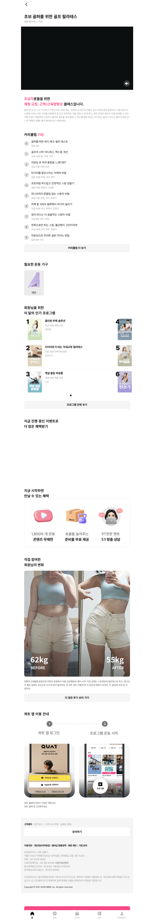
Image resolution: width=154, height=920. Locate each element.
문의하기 (77, 831)
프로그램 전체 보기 (77, 404)
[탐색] (54, 915)
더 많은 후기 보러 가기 (77, 697)
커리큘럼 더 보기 (77, 247)
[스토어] (77, 915)
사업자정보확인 (62, 863)
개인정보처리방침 (42, 845)
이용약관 (28, 845)
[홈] (32, 915)
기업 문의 (83, 845)
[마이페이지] (122, 915)
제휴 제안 (72, 845)
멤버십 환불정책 (59, 845)
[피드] (99, 915)
